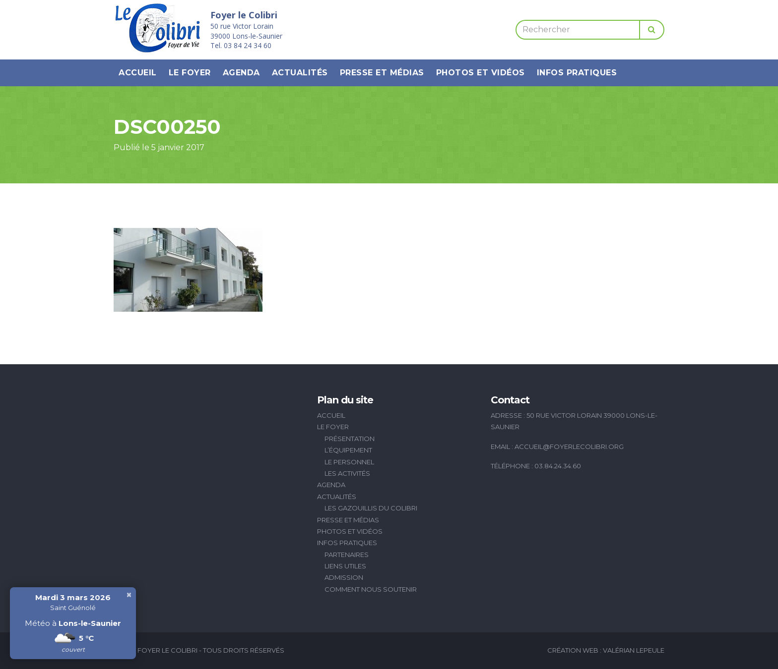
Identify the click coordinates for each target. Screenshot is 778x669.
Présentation (349, 439)
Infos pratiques (577, 72)
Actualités (300, 72)
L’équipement (348, 450)
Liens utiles (345, 566)
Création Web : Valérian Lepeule (605, 650)
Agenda (241, 72)
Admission (343, 577)
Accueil (138, 72)
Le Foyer (190, 72)
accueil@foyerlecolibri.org (569, 446)
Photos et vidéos (480, 72)
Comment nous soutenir (370, 589)
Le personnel (349, 462)
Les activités (347, 473)
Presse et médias (382, 72)
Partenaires (346, 554)
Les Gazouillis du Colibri (370, 508)
